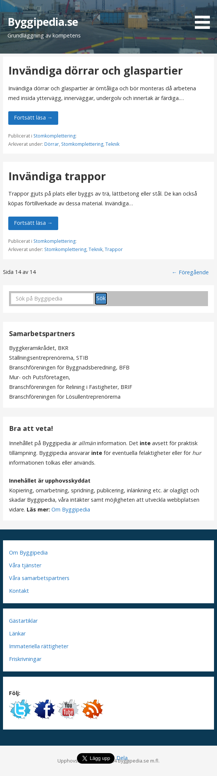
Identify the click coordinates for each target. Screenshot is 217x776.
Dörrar (51, 144)
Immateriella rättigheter (38, 646)
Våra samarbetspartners (39, 578)
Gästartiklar (23, 620)
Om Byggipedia (70, 509)
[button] (205, 15)
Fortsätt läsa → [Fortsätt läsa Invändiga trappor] (33, 222)
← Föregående (190, 272)
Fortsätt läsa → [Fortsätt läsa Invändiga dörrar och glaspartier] (33, 117)
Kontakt (19, 590)
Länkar (17, 633)
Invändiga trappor (57, 176)
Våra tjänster (25, 565)
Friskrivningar (25, 658)
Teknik (112, 144)
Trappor (114, 249)
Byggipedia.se (43, 21)
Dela (122, 757)
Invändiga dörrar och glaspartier (95, 70)
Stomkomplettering (54, 136)
